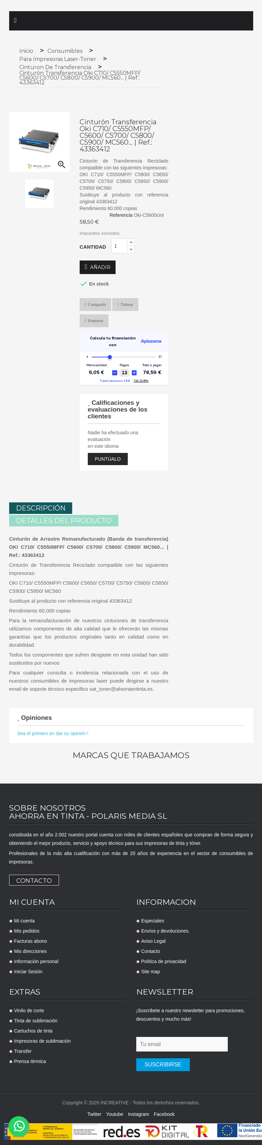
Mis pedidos (27, 930)
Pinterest (96, 320)
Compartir (97, 304)
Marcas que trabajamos (131, 754)
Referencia (121, 215)
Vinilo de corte (29, 1009)
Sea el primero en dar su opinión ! (52, 732)
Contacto (34, 879)
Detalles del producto (64, 520)
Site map (150, 970)
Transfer (23, 1050)
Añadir (97, 267)
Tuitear (127, 304)
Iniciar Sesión (28, 970)
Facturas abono (30, 940)
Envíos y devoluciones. (165, 930)
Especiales (152, 919)
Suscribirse (163, 1063)
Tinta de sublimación (36, 1019)
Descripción (40, 508)
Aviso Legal (153, 940)
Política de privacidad (163, 960)
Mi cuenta (24, 919)
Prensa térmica (30, 1060)
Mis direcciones (30, 950)
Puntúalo (108, 459)
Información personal (36, 960)
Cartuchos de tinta (33, 1030)
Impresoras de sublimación (42, 1040)
